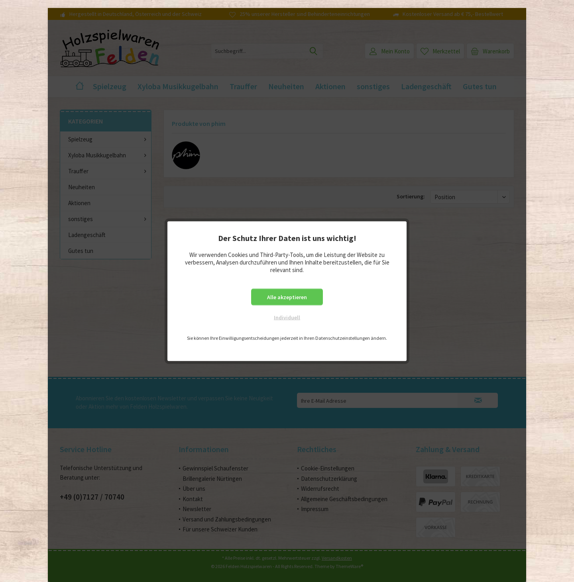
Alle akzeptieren (287, 296)
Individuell (287, 317)
